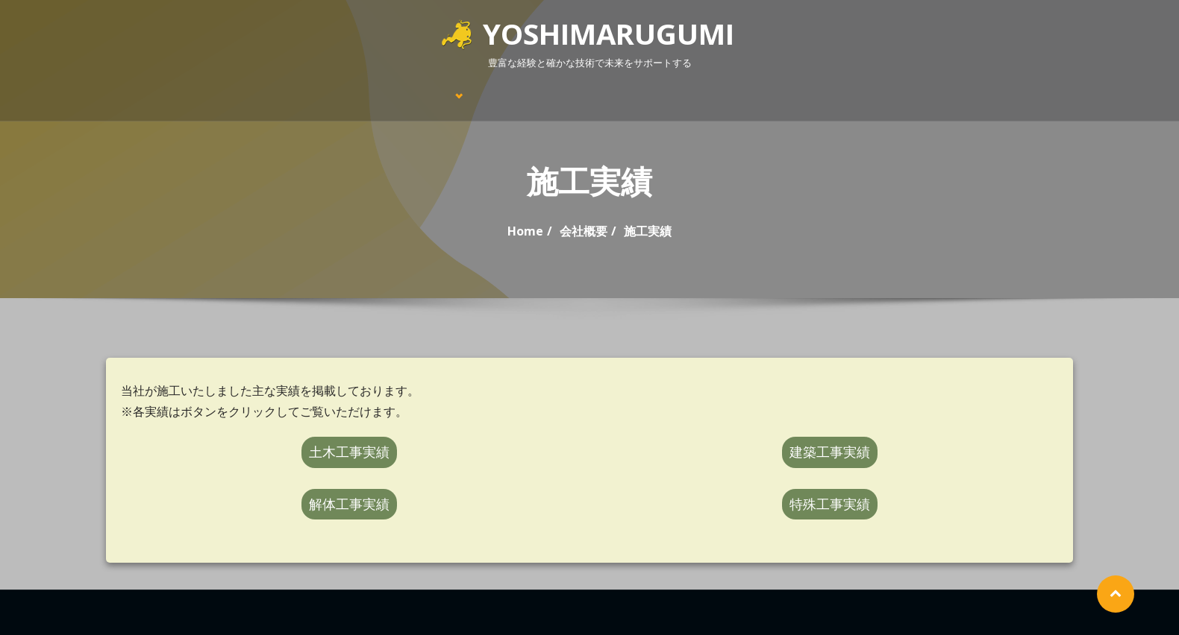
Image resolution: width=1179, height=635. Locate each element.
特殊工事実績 (829, 504)
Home (525, 231)
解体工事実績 (349, 504)
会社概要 (583, 231)
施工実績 (648, 231)
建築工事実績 (829, 452)
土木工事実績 (349, 452)
